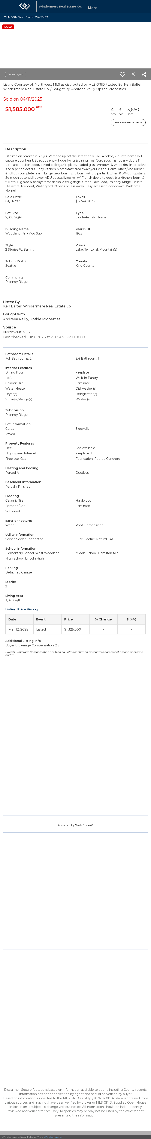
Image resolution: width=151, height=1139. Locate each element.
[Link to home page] (24, 6)
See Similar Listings (128, 122)
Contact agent (15, 74)
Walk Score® (84, 825)
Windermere (53, 1137)
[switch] (122, 74)
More (92, 8)
